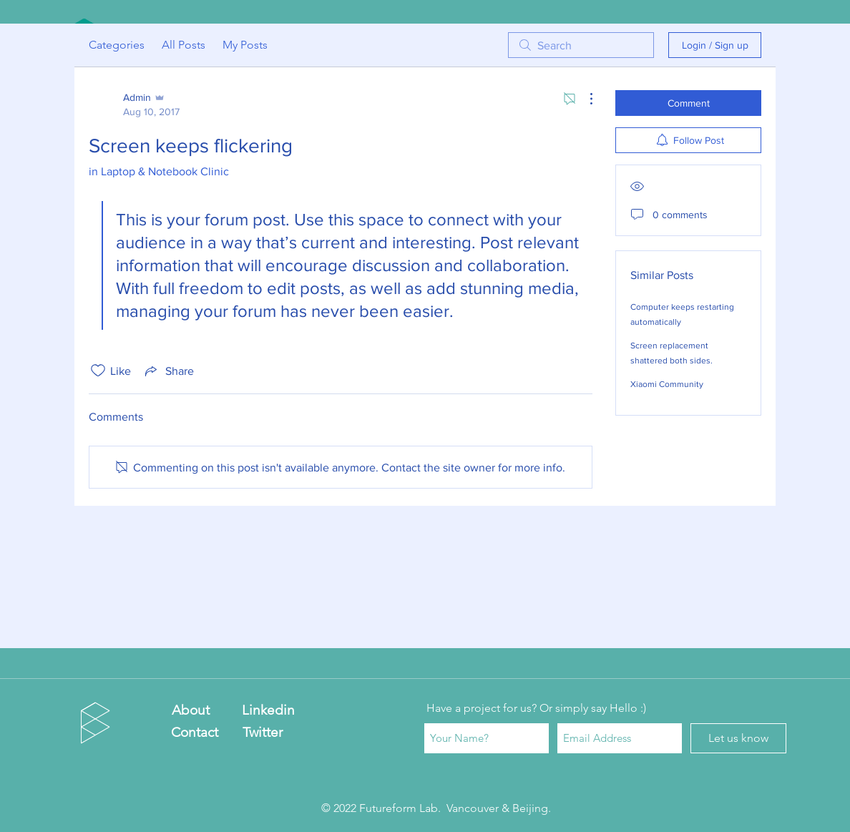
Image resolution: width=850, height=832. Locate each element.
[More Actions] (583, 98)
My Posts (245, 45)
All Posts (183, 45)
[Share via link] (168, 370)
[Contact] (194, 732)
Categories (117, 45)
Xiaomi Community (666, 384)
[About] (190, 710)
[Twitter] (262, 732)
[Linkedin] (268, 710)
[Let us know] (738, 738)
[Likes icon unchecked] (98, 370)
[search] (581, 45)
